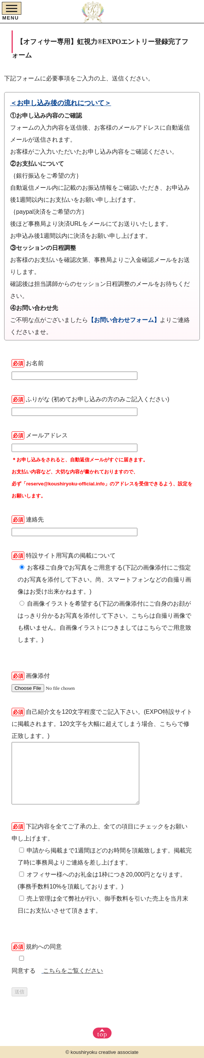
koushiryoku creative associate (105, 1052)
